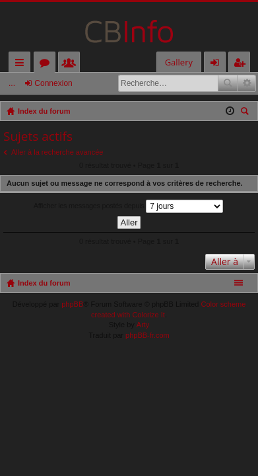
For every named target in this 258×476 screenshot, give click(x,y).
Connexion (53, 83)
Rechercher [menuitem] (246, 112)
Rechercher (228, 83)
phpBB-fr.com (147, 335)
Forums (47, 64)
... (12, 83)
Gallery (179, 62)
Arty (143, 325)
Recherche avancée (246, 83)
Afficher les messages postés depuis (129, 206)
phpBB (72, 304)
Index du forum (44, 283)
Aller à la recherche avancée (57, 152)
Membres (71, 64)
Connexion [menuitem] (217, 64)
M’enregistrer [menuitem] (242, 64)
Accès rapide (22, 64)
